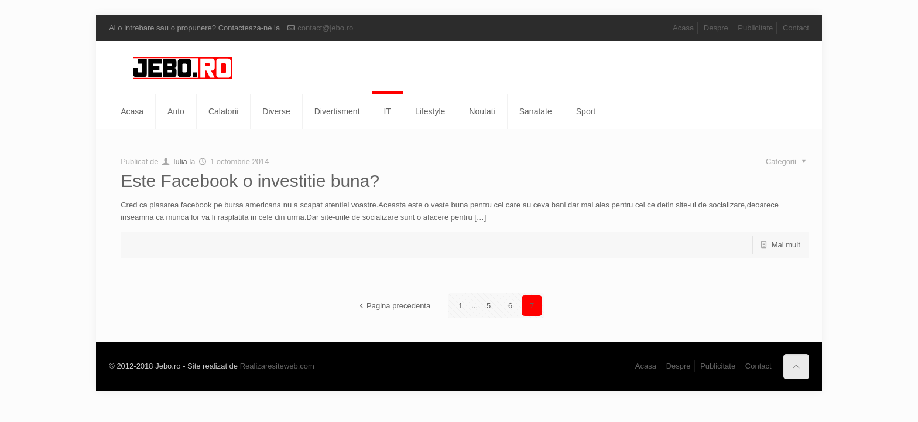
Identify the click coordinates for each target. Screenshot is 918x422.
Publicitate (755, 27)
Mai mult (786, 244)
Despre (716, 27)
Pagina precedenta (393, 305)
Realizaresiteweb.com (277, 366)
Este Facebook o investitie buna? (250, 180)
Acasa (683, 27)
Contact (796, 27)
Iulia (180, 161)
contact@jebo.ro (325, 27)
